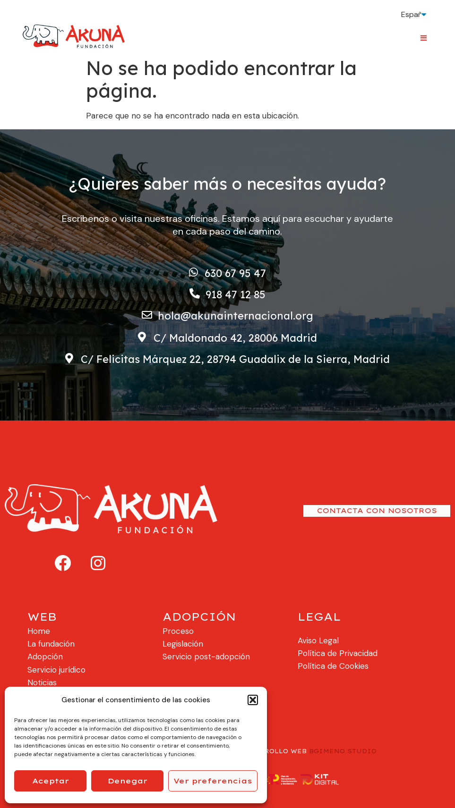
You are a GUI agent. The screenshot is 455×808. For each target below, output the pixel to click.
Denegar (127, 780)
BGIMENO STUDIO (343, 751)
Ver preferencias (212, 780)
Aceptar (50, 780)
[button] (253, 700)
